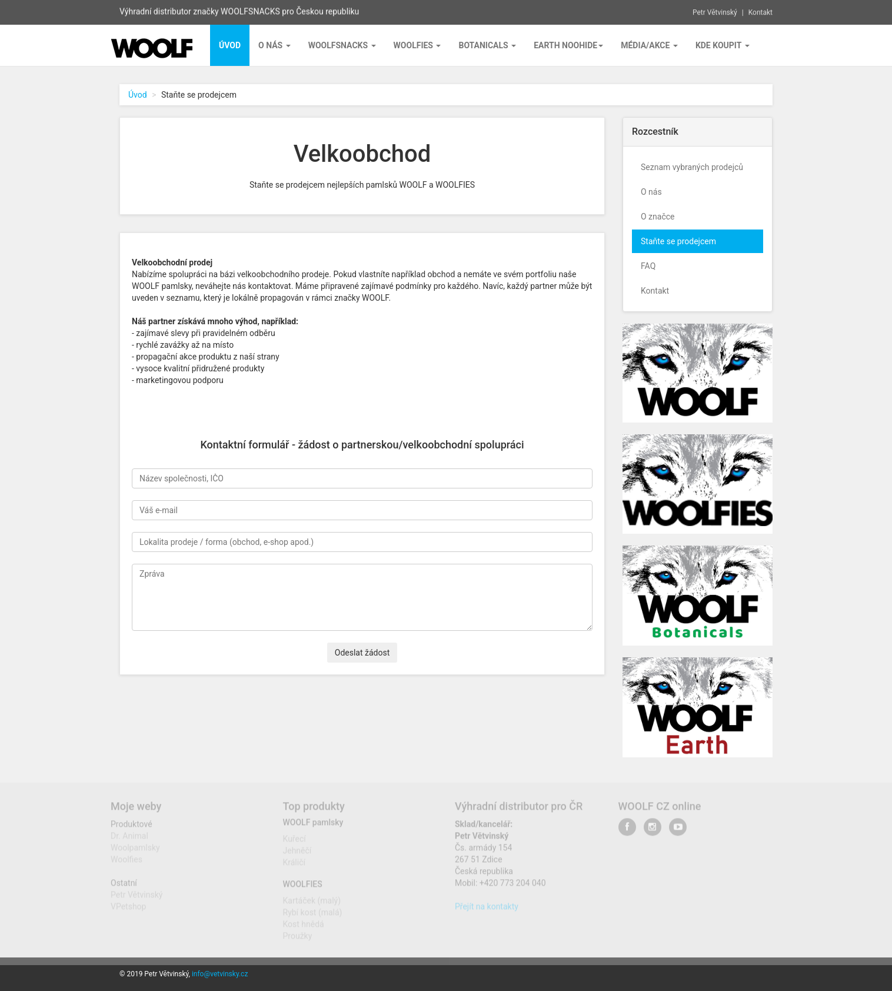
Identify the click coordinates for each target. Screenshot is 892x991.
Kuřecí (294, 842)
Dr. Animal (129, 838)
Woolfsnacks (342, 45)
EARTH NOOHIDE (568, 45)
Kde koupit (722, 45)
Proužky (297, 939)
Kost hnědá (303, 927)
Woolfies (417, 45)
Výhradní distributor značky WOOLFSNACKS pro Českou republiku (239, 10)
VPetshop (128, 909)
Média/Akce (649, 45)
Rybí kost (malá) (312, 915)
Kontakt (760, 11)
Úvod (137, 94)
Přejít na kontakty (486, 909)
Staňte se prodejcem (678, 241)
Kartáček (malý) (312, 904)
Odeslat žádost (362, 652)
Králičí (294, 865)
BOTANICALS (487, 45)
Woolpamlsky (135, 850)
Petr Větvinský (715, 11)
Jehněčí (297, 854)
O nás (274, 45)
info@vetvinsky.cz (220, 974)
